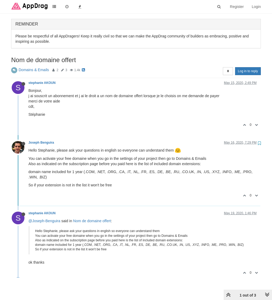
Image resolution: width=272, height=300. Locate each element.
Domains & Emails (34, 70)
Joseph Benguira (41, 142)
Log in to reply (248, 71)
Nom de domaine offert (92, 221)
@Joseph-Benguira (44, 221)
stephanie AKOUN (42, 83)
